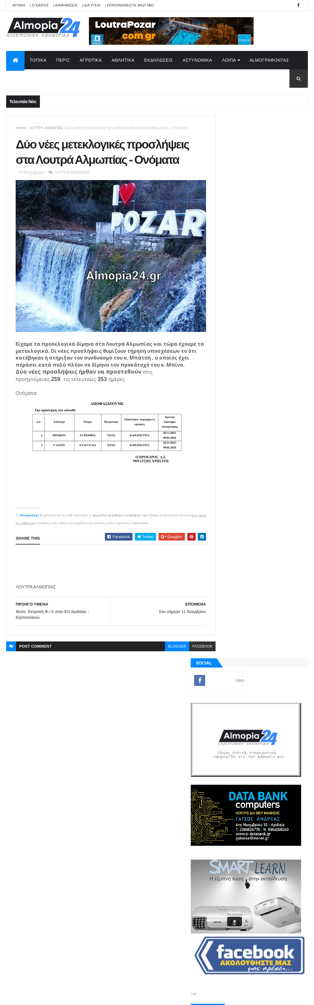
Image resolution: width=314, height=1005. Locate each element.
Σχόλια (284, 712)
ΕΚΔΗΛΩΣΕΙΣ (158, 60)
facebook (191, 658)
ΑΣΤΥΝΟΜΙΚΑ (197, 60)
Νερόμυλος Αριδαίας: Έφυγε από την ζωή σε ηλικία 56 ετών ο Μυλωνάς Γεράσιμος (273, 533)
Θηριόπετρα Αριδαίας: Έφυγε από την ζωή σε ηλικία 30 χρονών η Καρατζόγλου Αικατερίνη (274, 508)
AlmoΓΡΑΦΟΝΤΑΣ (269, 60)
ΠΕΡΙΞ (63, 60)
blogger (166, 658)
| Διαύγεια (91, 5)
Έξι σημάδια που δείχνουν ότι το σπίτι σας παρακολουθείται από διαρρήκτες (272, 607)
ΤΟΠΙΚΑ (37, 60)
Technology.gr (103, 996)
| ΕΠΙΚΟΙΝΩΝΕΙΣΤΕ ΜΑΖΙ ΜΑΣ (129, 5)
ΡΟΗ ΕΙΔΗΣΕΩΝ (237, 712)
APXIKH (18, 5)
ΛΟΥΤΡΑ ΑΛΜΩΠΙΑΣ (46, 127)
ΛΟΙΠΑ (229, 60)
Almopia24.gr (29, 527)
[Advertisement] (127, 576)
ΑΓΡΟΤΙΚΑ (91, 60)
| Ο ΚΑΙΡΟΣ (39, 5)
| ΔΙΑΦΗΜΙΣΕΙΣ (65, 5)
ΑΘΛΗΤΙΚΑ (123, 60)
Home (21, 127)
